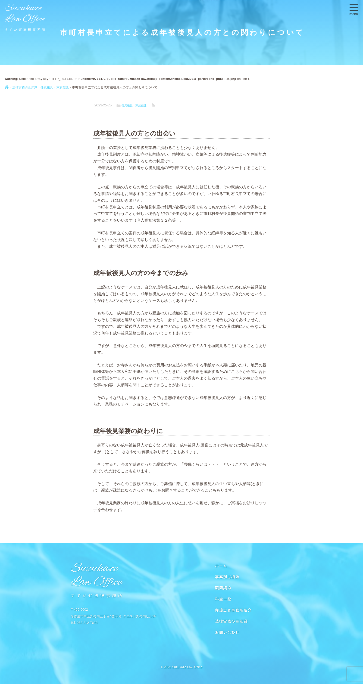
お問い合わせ (227, 632)
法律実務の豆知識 (25, 87)
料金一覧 (223, 599)
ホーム (221, 565)
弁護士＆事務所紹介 (233, 610)
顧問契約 (223, 588)
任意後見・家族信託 (55, 87)
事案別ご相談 (227, 576)
